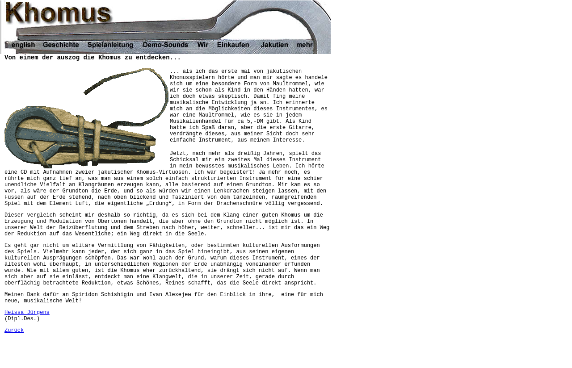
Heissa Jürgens (27, 312)
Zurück (14, 330)
